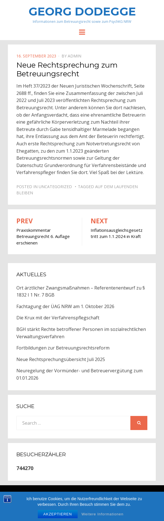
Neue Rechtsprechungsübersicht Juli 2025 (60, 359)
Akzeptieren (57, 515)
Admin (74, 56)
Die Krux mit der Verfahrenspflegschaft (57, 318)
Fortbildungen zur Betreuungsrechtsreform (63, 348)
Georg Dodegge (82, 11)
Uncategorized (55, 186)
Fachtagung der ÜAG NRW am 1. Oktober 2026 (65, 306)
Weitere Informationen (103, 515)
